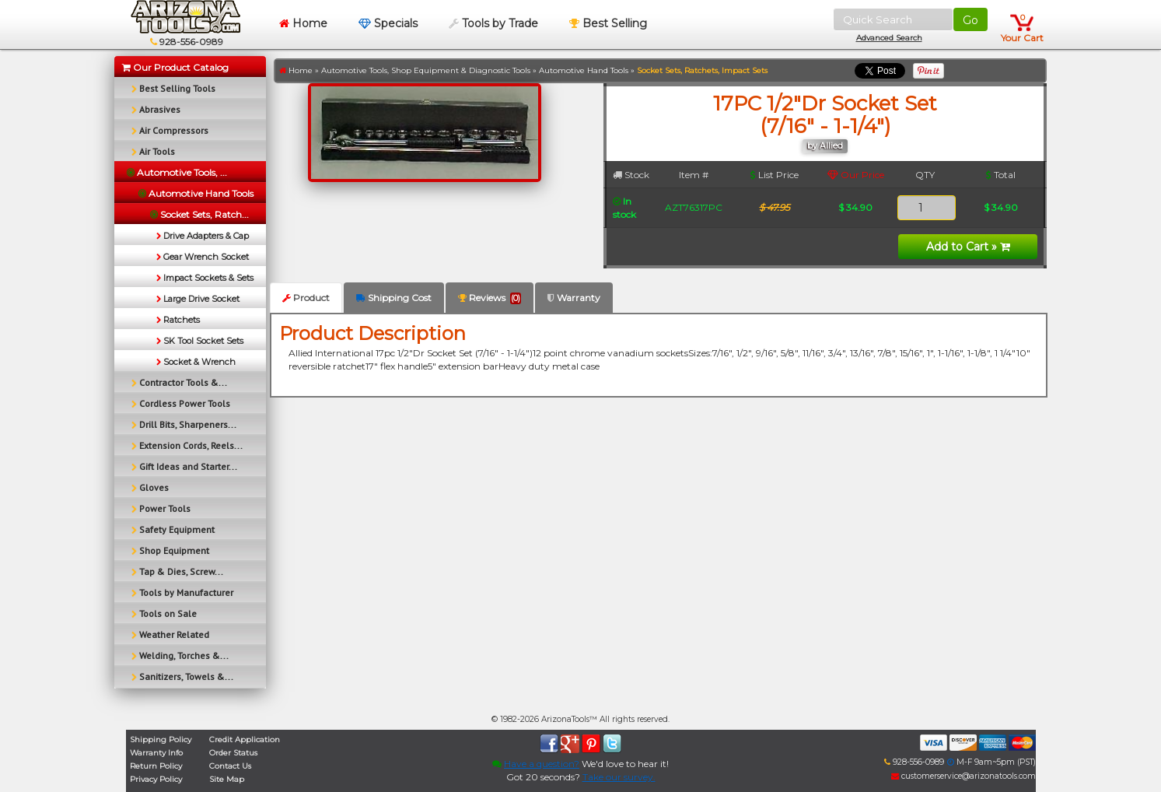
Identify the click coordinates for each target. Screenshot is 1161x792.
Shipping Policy (160, 739)
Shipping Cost (394, 297)
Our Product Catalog (175, 67)
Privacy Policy (156, 779)
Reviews (489, 298)
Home (303, 23)
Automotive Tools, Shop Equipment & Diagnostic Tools (425, 70)
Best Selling (608, 23)
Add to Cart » (968, 247)
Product (306, 297)
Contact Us (230, 766)
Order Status (233, 753)
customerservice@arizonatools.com (963, 776)
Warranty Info (156, 753)
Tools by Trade (493, 23)
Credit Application (244, 739)
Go (970, 20)
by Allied (825, 146)
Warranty (573, 297)
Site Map (226, 779)
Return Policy (156, 766)
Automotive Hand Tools (583, 70)
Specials (388, 23)
